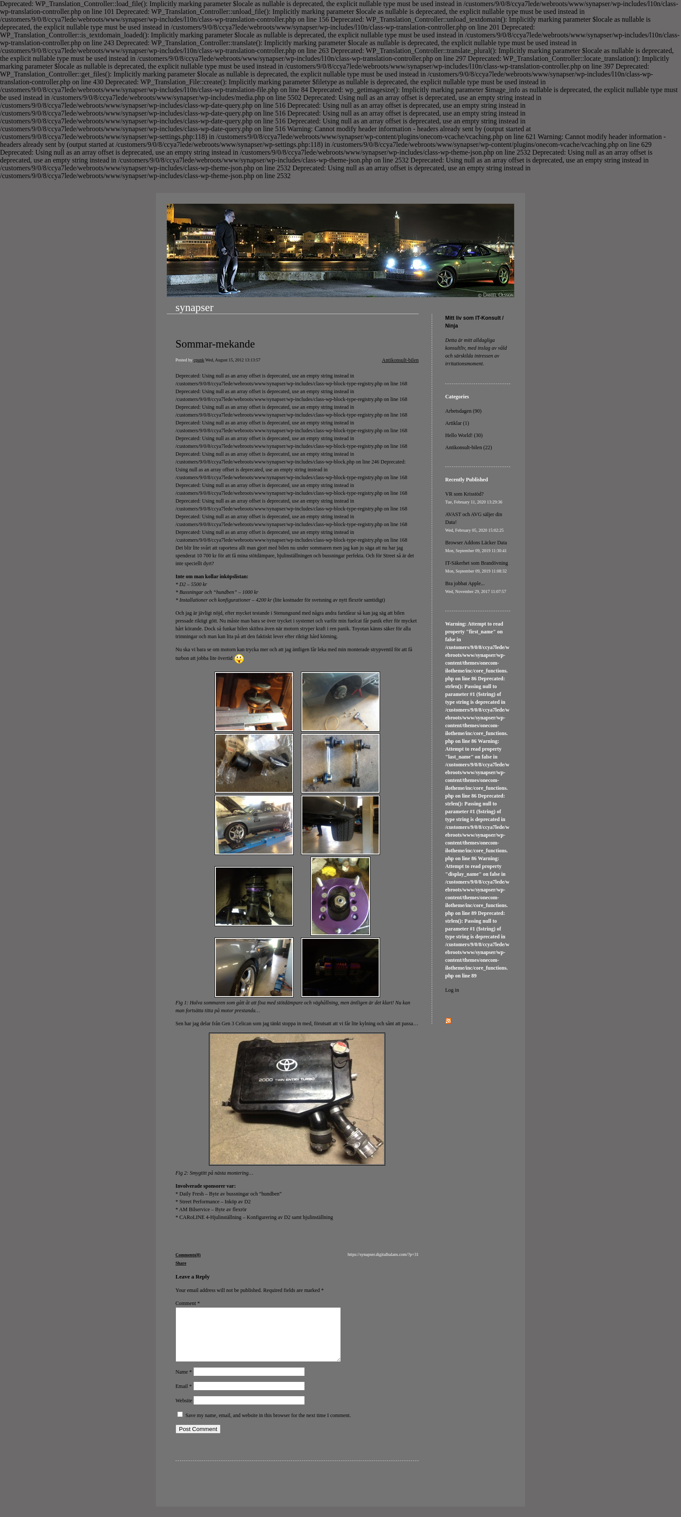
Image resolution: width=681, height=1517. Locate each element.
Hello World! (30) (464, 435)
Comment (187, 1303)
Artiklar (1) (457, 423)
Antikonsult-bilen (400, 360)
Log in (452, 990)
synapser (194, 307)
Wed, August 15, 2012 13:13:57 (232, 360)
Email (183, 1397)
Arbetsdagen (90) (463, 411)
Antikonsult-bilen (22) (468, 447)
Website (183, 1411)
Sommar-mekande (215, 344)
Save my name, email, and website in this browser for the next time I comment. (268, 1426)
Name (183, 1382)
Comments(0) (188, 1254)
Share (180, 1263)
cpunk (199, 360)
